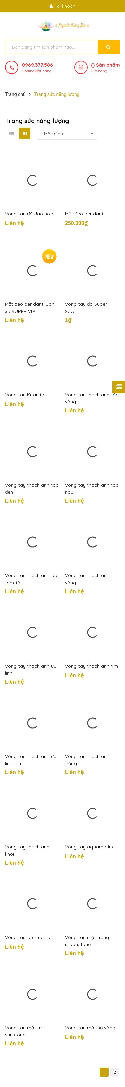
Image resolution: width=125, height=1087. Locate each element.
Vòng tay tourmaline (28, 937)
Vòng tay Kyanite (24, 395)
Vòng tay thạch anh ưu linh (30, 669)
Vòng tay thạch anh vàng (87, 579)
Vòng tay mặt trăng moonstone (87, 940)
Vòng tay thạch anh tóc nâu (91, 488)
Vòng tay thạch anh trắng (87, 759)
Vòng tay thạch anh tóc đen (31, 488)
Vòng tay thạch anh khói (27, 850)
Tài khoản (62, 6)
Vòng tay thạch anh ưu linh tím (30, 759)
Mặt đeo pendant (84, 214)
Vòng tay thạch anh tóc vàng (91, 398)
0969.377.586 (37, 65)
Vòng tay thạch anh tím (91, 666)
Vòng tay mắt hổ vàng (90, 1028)
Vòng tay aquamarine (90, 847)
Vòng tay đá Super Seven (86, 307)
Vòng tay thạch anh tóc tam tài (31, 579)
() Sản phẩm (105, 68)
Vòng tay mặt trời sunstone (24, 1031)
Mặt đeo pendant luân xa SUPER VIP (29, 307)
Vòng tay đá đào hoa (29, 214)
